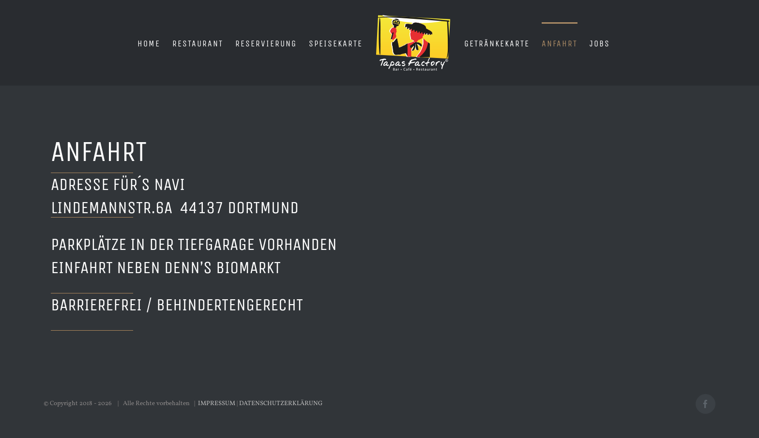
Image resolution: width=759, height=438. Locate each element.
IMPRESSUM (216, 403)
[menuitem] (148, 43)
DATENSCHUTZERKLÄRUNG (281, 403)
